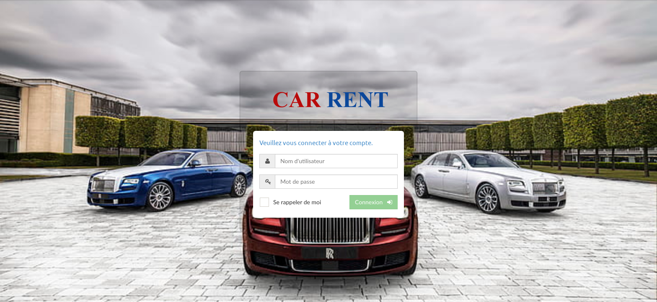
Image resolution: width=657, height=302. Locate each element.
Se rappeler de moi (297, 202)
